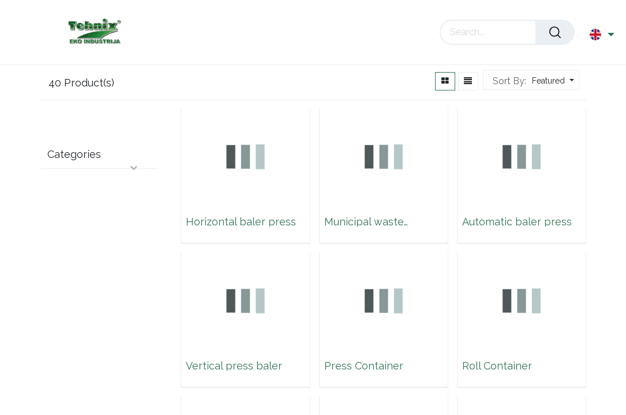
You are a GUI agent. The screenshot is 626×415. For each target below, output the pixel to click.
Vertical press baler (234, 366)
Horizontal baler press (241, 221)
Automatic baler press (517, 221)
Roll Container (497, 366)
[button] (551, 81)
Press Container (363, 366)
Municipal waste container (364, 221)
